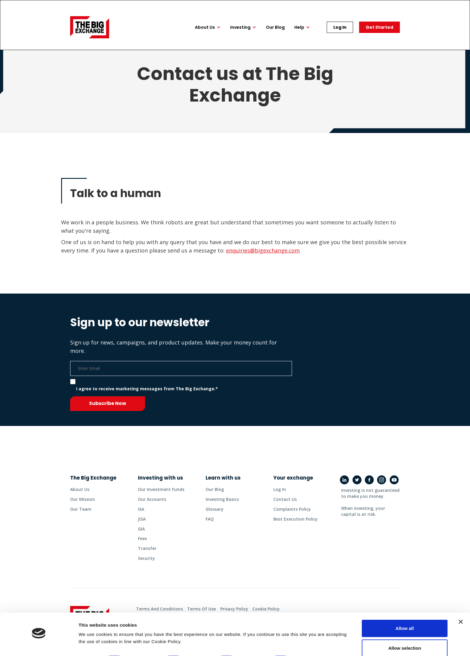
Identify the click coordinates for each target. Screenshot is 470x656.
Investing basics (222, 498)
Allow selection (404, 631)
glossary (215, 507)
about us (79, 489)
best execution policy (295, 516)
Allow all (405, 611)
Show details (315, 644)
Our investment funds (161, 489)
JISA (142, 516)
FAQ (210, 516)
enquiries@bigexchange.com (263, 250)
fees (142, 534)
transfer (147, 543)
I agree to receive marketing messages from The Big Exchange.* (147, 389)
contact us (285, 498)
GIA (141, 525)
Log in (279, 489)
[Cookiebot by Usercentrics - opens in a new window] (39, 644)
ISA (141, 507)
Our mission (82, 498)
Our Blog (215, 489)
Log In (340, 27)
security (146, 552)
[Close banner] (461, 605)
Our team (80, 507)
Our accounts (152, 498)
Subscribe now (107, 403)
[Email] (181, 368)
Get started (379, 27)
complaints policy (292, 507)
